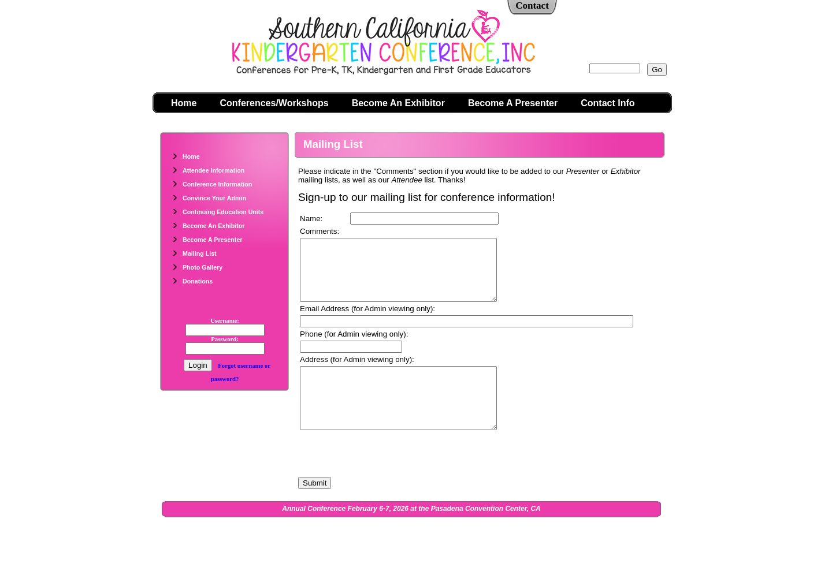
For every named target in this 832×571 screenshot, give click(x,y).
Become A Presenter (513, 103)
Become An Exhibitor (398, 103)
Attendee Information (208, 170)
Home (183, 103)
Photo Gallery (197, 267)
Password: (224, 339)
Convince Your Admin (209, 198)
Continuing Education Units (217, 211)
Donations (192, 281)
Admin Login (562, 555)
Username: (224, 321)
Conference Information (212, 184)
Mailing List (194, 253)
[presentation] (386, 478)
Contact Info (607, 103)
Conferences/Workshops (274, 103)
